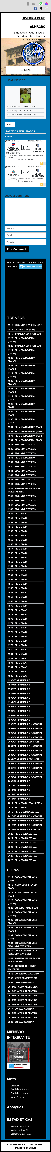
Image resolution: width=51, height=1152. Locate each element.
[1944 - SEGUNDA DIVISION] (25, 484)
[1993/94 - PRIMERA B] (25, 711)
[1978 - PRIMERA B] (25, 641)
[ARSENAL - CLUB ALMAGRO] (25, 176)
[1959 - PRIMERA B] (25, 557)
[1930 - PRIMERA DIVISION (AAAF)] (25, 421)
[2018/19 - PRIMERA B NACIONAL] (25, 825)
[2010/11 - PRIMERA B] (25, 785)
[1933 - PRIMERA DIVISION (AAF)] (25, 436)
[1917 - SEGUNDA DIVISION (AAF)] (25, 325)
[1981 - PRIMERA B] (25, 654)
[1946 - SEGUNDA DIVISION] (25, 500)
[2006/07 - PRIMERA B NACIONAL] (25, 768)
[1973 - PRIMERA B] (25, 619)
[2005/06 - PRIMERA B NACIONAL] (25, 764)
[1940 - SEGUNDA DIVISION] (25, 466)
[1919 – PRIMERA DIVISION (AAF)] (25, 334)
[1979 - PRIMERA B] (25, 645)
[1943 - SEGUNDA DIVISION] (25, 479)
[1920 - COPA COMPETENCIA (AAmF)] (25, 902)
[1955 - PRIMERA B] (25, 540)
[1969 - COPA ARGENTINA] (25, 982)
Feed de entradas (20, 1089)
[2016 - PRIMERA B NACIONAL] (25, 812)
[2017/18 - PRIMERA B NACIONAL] (25, 821)
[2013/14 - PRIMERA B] (25, 799)
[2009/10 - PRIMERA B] (25, 781)
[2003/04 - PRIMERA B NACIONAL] (25, 755)
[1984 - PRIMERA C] (25, 667)
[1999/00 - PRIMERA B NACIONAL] (25, 737)
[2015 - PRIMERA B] (25, 807)
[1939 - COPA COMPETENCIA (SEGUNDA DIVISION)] (25, 952)
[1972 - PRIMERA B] (25, 614)
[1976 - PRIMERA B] (25, 632)
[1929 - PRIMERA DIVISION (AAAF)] (25, 413)
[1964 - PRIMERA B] (25, 579)
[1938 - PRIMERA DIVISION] (25, 458)
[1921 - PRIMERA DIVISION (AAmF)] (25, 352)
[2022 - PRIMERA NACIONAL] (25, 842)
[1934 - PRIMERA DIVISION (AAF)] (25, 440)
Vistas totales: (18, 1133)
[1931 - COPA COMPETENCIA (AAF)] (25, 937)
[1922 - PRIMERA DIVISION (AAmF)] (25, 359)
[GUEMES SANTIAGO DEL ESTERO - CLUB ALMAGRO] (25, 153)
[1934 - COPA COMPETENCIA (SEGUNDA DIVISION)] (25, 944)
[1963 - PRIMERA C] (25, 575)
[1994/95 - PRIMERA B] (25, 715)
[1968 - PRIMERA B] (25, 597)
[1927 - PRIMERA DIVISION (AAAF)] (25, 398)
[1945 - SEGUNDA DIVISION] (25, 496)
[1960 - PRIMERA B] (25, 562)
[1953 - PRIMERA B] (25, 531)
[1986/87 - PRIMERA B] (25, 680)
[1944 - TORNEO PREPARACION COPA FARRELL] (25, 490)
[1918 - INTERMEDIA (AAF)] (25, 329)
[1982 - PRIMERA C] (25, 658)
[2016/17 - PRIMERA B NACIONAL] (25, 816)
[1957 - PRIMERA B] (25, 549)
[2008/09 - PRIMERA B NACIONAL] (25, 777)
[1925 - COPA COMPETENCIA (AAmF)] (25, 921)
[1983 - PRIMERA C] (25, 663)
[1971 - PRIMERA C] (25, 610)
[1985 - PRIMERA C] (25, 671)
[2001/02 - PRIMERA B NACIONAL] (25, 746)
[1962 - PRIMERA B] (25, 571)
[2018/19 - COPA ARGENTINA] (25, 1017)
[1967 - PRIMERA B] (25, 592)
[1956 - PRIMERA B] (25, 544)
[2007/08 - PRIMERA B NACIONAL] (25, 772)
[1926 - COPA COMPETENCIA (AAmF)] (25, 929)
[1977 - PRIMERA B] (25, 636)
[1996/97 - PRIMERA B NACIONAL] (25, 724)
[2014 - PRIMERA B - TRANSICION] (25, 803)
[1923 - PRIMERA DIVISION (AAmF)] (25, 367)
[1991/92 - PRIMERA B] (25, 702)
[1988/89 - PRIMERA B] (25, 689)
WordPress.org (18, 1097)
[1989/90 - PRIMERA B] (25, 693)
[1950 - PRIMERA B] (25, 518)
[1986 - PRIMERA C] (25, 676)
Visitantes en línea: (21, 1126)
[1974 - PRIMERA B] (25, 623)
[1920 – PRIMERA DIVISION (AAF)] (25, 346)
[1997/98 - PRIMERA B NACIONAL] (25, 728)
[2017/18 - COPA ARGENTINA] (25, 1013)
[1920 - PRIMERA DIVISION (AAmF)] (25, 340)
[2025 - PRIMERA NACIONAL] (25, 856)
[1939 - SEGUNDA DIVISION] (25, 462)
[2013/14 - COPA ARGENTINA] (25, 995)
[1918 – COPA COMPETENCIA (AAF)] (25, 886)
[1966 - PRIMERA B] (25, 588)
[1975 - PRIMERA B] (25, 628)
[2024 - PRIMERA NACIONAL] (25, 851)
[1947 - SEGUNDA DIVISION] (25, 505)
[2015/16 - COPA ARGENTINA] (25, 1004)
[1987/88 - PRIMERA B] (25, 685)
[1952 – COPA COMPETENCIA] (25, 978)
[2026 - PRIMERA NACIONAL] (25, 860)
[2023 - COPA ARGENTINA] (25, 1022)
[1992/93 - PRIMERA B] (25, 706)
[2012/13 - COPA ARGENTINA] (25, 991)
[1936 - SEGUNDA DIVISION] (25, 449)
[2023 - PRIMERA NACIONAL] (25, 847)
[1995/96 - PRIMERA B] (25, 720)
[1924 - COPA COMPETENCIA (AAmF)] (25, 914)
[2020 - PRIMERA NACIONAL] (25, 834)
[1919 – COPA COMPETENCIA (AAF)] (25, 894)
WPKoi (32, 1148)
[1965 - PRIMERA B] (25, 584)
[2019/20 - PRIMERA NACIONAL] (25, 829)
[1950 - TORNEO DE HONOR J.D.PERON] (25, 967)
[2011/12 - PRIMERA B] (25, 790)
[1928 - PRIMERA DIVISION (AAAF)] (25, 405)
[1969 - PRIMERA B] (25, 601)
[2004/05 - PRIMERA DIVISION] (25, 759)
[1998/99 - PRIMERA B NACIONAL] (25, 733)
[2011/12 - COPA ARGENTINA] (25, 987)
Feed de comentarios (21, 1093)
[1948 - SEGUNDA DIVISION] (25, 509)
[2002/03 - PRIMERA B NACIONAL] (25, 750)
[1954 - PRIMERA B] (25, 535)
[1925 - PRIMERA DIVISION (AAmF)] (25, 382)
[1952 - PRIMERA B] (25, 527)
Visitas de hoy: (18, 1129)
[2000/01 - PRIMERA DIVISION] (25, 742)
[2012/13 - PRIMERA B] (25, 794)
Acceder (15, 1085)
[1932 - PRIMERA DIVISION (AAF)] (25, 431)
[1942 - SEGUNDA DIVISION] (25, 475)
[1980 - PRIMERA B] (25, 649)
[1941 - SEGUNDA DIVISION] (25, 471)
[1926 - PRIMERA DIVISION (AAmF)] (25, 390)
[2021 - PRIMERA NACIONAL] (25, 838)
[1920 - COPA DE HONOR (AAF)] (25, 908)
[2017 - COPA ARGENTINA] (25, 1009)
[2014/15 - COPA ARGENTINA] (25, 1000)
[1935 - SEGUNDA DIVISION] (25, 444)
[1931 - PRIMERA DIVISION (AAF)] (25, 427)
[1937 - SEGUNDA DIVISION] (25, 453)
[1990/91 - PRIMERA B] (25, 698)
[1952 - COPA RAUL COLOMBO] (25, 974)
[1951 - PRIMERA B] (25, 522)
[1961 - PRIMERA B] (25, 566)
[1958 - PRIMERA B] (25, 553)
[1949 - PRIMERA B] (25, 513)
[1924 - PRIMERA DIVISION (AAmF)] (25, 375)
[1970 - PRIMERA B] (25, 606)
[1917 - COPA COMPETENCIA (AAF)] (25, 879)
